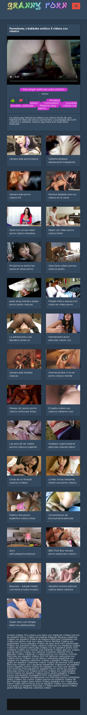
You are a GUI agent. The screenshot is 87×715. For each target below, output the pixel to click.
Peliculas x (38, 686)
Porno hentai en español (20, 673)
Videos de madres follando (42, 637)
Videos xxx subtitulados (61, 671)
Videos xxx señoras (34, 652)
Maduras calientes (30, 660)
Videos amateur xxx (53, 682)
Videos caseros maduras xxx (46, 646)
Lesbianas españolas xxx (60, 658)
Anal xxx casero (35, 642)
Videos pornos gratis (57, 686)
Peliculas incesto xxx (18, 665)
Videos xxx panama (18, 646)
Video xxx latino (16, 642)
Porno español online (19, 667)
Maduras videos (71, 646)
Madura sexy (48, 106)
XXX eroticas (14, 669)
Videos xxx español (18, 639)
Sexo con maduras (52, 635)
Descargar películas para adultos (43, 89)
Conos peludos (28, 644)
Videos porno (14, 658)
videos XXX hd (40, 656)
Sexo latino (35, 682)
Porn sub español (51, 675)
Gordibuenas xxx (40, 677)
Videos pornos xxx (47, 654)
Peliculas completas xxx (64, 639)
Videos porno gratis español (51, 673)
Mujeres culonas (68, 654)
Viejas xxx (71, 682)
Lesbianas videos (37, 663)
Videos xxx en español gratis (56, 648)
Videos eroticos (38, 671)
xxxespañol (35, 675)
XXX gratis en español (19, 686)
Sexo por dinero (66, 667)
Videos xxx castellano (66, 684)
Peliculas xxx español (19, 656)
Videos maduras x (26, 654)
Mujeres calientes (67, 637)
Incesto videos (15, 635)
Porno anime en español (62, 669)
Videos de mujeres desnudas (23, 648)
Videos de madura (39, 639)
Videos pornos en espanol (50, 679)
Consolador (51, 103)
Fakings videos (20, 682)
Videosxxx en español (67, 665)
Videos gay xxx (62, 650)
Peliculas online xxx (18, 671)
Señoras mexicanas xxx (62, 656)
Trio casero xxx (32, 635)
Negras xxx (13, 660)
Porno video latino (17, 684)
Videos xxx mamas (27, 650)
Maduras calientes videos (37, 688)
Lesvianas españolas (43, 665)
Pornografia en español (35, 669)
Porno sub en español (40, 684)
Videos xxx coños (24, 679)
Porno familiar (52, 642)
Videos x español (50, 660)
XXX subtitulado (69, 644)
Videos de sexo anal (48, 644)
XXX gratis (74, 663)
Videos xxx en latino (34, 658)
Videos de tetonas (57, 663)
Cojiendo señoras (55, 652)
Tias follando (46, 650)
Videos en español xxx (44, 667)
